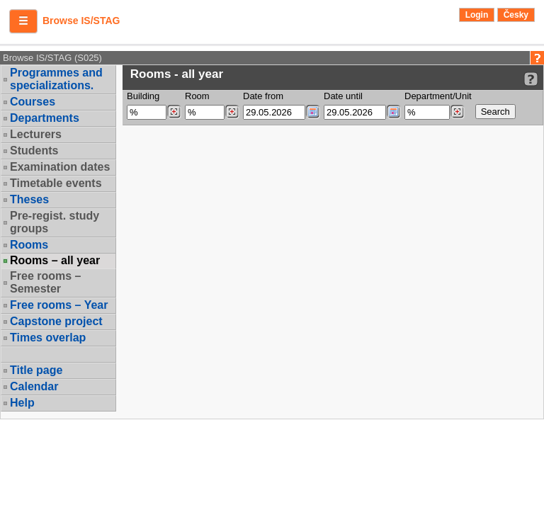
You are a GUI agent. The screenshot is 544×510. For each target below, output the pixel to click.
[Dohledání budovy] (173, 112)
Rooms (29, 245)
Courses (32, 102)
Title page (36, 370)
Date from (263, 96)
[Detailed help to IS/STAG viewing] (530, 79)
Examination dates (60, 167)
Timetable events (56, 183)
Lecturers (36, 134)
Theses (29, 199)
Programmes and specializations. (56, 79)
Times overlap (48, 338)
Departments (44, 118)
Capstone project (56, 321)
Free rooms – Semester (45, 282)
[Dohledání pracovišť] (457, 112)
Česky (516, 15)
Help (22, 403)
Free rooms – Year (59, 305)
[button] (23, 21)
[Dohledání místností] (232, 112)
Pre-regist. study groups (54, 222)
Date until (343, 96)
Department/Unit (438, 96)
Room (197, 96)
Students (34, 150)
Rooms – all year (55, 260)
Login (477, 15)
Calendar (34, 386)
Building (143, 96)
